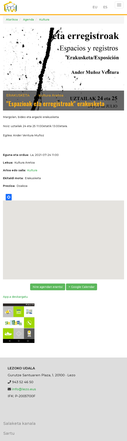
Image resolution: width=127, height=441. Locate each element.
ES (105, 7)
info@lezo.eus (24, 389)
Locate (9, 197)
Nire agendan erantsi (48, 287)
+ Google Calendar (82, 287)
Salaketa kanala (19, 423)
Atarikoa (12, 19)
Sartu (9, 433)
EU (95, 7)
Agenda (28, 19)
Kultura (44, 19)
